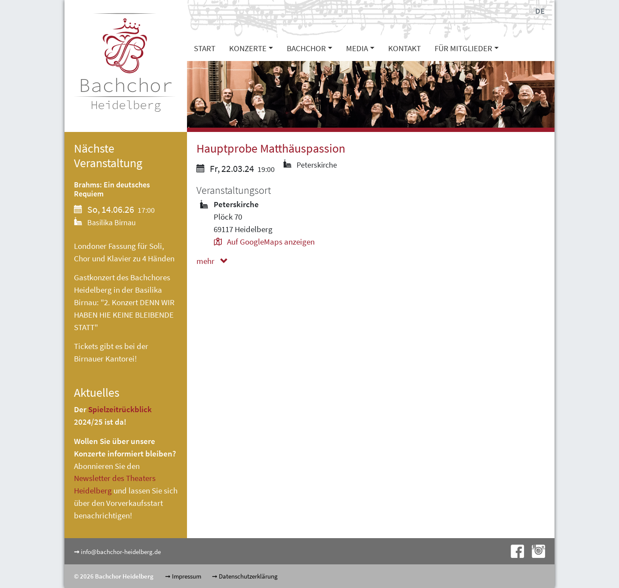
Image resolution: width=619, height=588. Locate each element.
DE (540, 11)
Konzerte (248, 48)
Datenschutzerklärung (248, 576)
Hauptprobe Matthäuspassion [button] (270, 148)
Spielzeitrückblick (120, 409)
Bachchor (306, 48)
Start (204, 48)
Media (357, 48)
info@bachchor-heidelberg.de (121, 552)
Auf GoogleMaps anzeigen (264, 241)
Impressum (186, 576)
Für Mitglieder (463, 48)
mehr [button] (213, 261)
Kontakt (404, 48)
